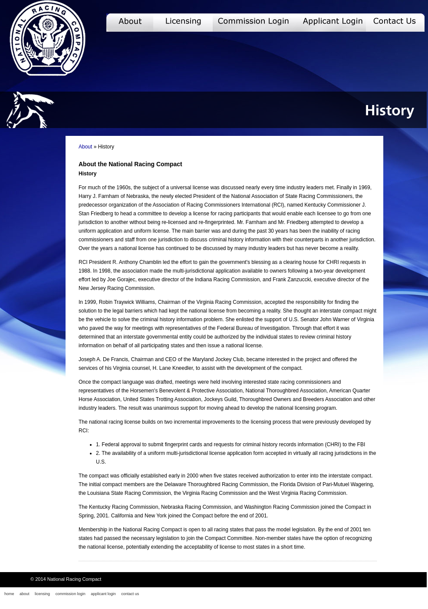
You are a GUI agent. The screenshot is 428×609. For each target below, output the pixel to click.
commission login (71, 594)
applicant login (103, 594)
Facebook (414, 594)
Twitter (422, 594)
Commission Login (260, 22)
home (9, 594)
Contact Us (396, 22)
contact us (130, 594)
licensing (42, 594)
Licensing (183, 22)
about (25, 594)
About (129, 22)
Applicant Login (337, 22)
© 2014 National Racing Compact (65, 579)
